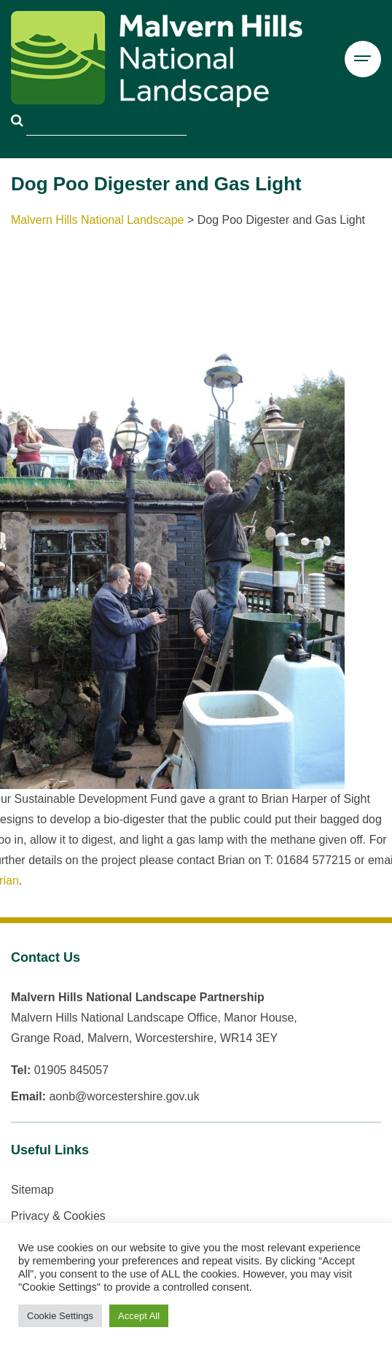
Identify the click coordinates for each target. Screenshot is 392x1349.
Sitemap (32, 1189)
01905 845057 (71, 1070)
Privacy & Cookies (58, 1216)
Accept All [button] (139, 1315)
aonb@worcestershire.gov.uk (124, 1096)
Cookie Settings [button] (60, 1315)
